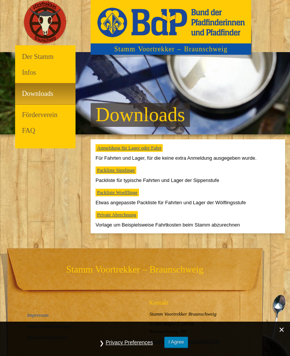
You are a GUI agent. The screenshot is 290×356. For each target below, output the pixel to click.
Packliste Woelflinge (117, 192)
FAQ (28, 130)
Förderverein (39, 115)
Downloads (37, 93)
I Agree (176, 342)
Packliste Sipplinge (116, 170)
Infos (29, 72)
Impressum (38, 315)
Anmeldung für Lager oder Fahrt (129, 148)
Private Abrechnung (116, 214)
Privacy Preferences (129, 342)
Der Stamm (37, 56)
